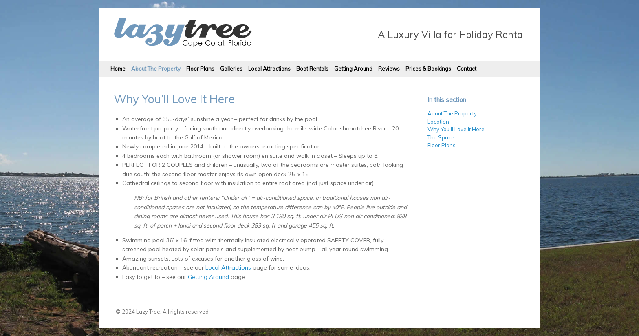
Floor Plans (200, 68)
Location (438, 121)
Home (118, 68)
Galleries (231, 68)
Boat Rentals (312, 68)
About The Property (156, 68)
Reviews (389, 68)
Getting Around (353, 68)
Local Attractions (269, 68)
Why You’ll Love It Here (456, 129)
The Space (440, 137)
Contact (466, 68)
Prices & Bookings (428, 68)
